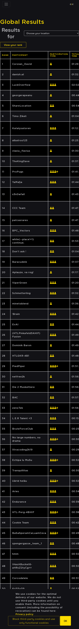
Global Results (22, 21)
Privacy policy (24, 614)
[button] (33, 621)
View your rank (13, 45)
